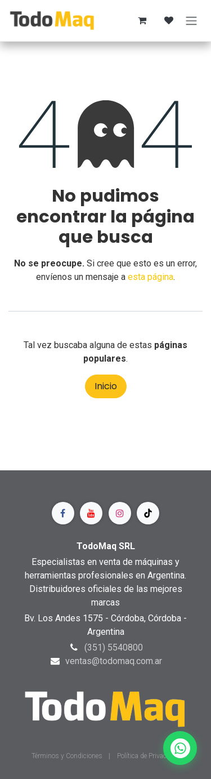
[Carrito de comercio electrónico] (142, 20)
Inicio (106, 386)
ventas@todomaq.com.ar (113, 661)
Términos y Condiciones (68, 756)
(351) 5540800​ (113, 647)
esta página (150, 276)
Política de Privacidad (148, 756)
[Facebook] (63, 513)
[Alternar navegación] (191, 20)
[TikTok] (148, 513)
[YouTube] (91, 513)
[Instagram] (120, 513)
